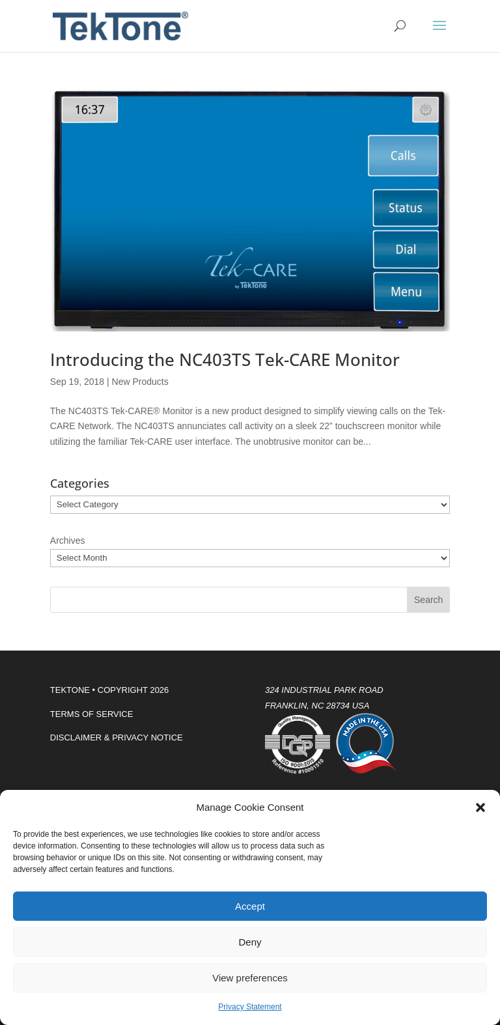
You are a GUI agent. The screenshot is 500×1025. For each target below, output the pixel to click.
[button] (480, 807)
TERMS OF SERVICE (91, 714)
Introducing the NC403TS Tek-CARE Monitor (225, 359)
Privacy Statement (249, 1006)
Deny (249, 942)
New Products (140, 381)
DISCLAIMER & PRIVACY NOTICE (116, 737)
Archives (67, 540)
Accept (250, 906)
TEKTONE (70, 690)
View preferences (250, 977)
